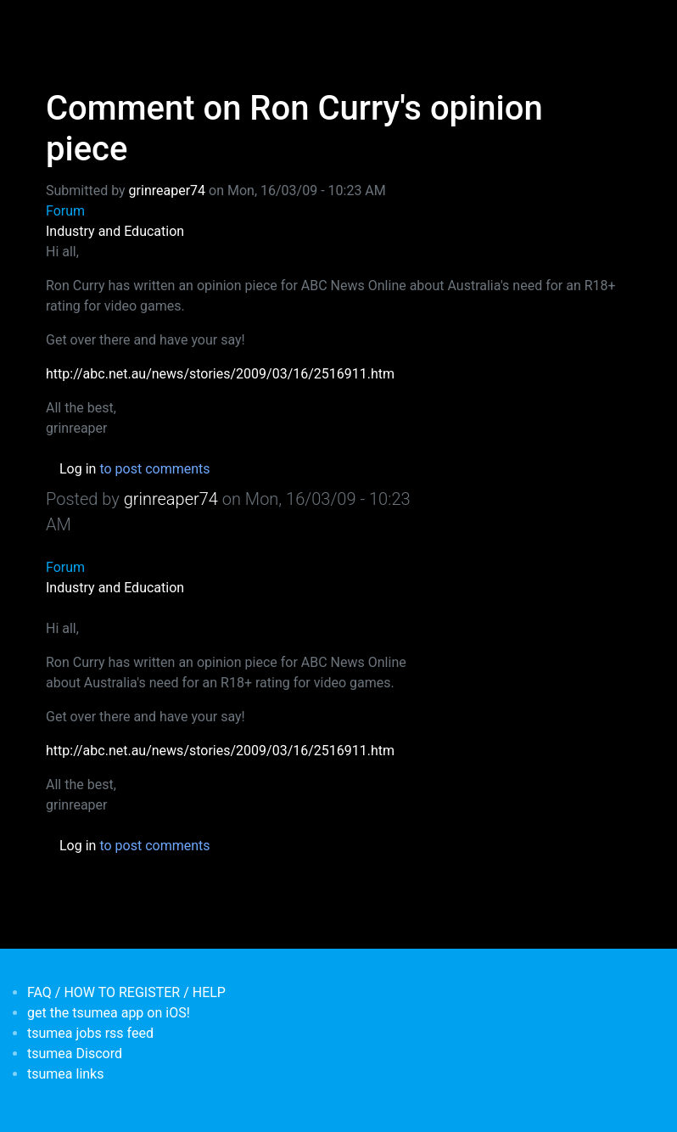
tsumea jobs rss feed (90, 1033)
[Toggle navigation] (57, 24)
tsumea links (65, 1074)
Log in (77, 469)
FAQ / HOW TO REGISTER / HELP (126, 992)
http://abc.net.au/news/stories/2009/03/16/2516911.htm (220, 374)
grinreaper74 (167, 190)
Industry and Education (115, 231)
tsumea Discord (74, 1053)
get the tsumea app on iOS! (108, 1013)
